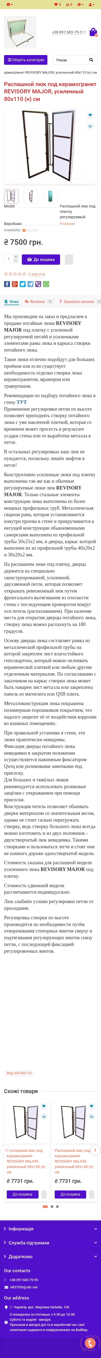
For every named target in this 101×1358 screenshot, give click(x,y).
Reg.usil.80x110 (19, 1073)
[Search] (75, 60)
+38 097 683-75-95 (24, 1280)
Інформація (50, 1228)
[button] (45, 1206)
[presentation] (6, 1150)
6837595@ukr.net (23, 1287)
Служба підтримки (50, 1242)
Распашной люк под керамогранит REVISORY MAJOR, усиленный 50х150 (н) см (26, 1161)
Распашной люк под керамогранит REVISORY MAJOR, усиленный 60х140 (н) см (74, 1161)
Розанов (67, 224)
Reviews (39, 301)
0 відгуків (37, 274)
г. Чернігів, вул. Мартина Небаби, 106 (39, 1307)
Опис (11, 301)
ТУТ (22, 402)
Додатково (50, 1256)
